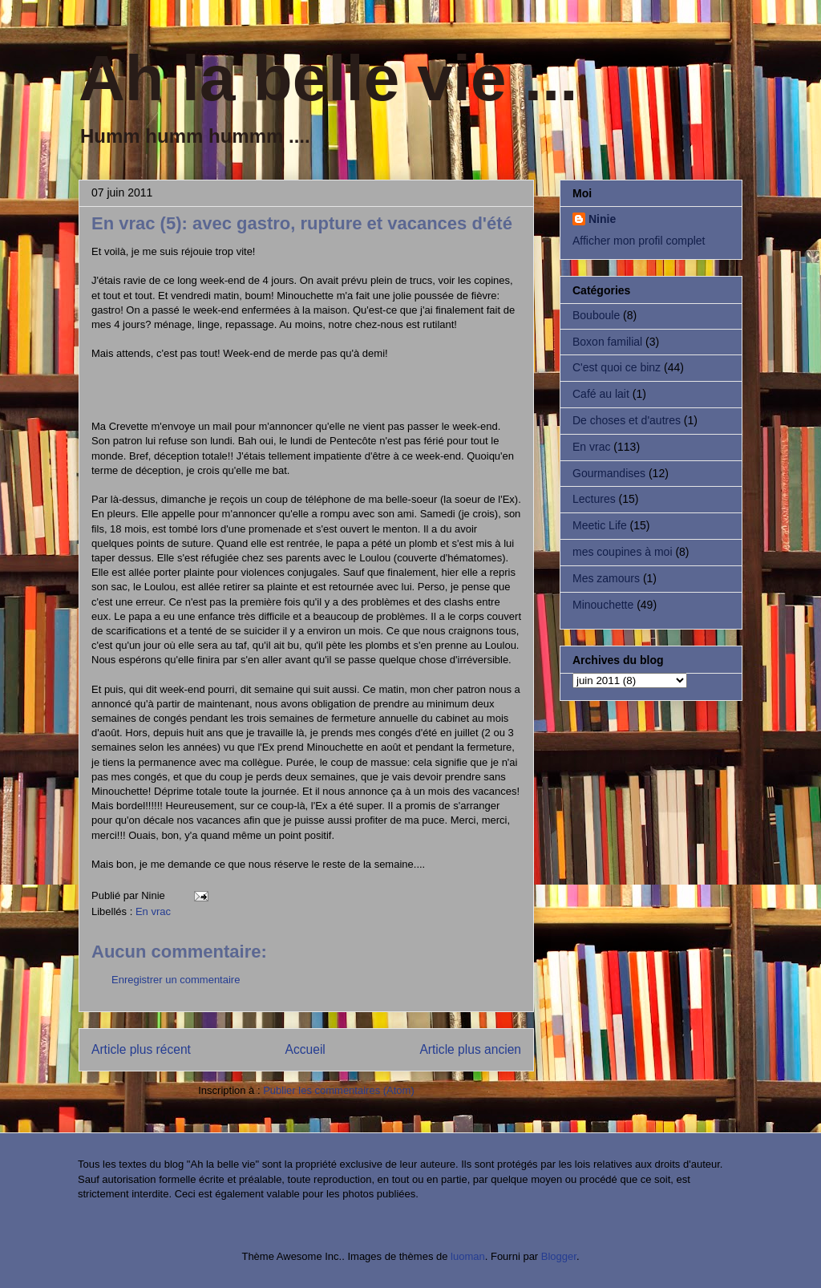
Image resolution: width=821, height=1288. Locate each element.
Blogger (558, 1256)
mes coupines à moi (622, 551)
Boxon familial (607, 341)
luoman (468, 1256)
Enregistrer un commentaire (175, 980)
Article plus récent (141, 1049)
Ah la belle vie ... (328, 78)
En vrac (153, 911)
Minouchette (602, 604)
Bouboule (596, 315)
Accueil (305, 1049)
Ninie (602, 219)
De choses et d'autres (626, 420)
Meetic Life (599, 525)
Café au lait (600, 393)
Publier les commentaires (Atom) (339, 1090)
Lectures (594, 498)
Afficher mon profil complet (638, 240)
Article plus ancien (470, 1049)
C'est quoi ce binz (616, 367)
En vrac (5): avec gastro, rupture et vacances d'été (301, 223)
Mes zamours (606, 578)
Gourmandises (608, 473)
